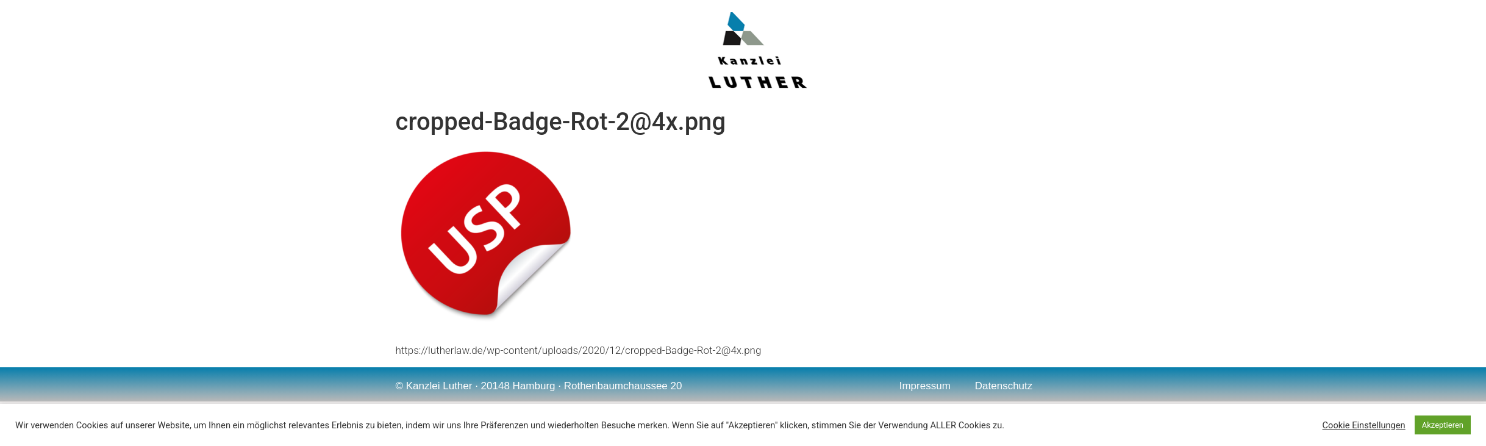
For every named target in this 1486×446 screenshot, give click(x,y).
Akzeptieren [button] (1442, 425)
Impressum (925, 386)
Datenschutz (1004, 386)
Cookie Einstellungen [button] (1364, 425)
